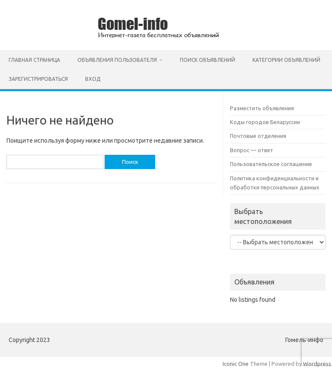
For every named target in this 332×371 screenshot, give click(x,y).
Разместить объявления (262, 108)
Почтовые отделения (258, 136)
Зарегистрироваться (38, 79)
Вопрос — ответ (251, 150)
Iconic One (236, 364)
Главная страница (34, 60)
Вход (92, 79)
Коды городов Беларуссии (265, 122)
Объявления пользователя (117, 60)
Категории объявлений (286, 60)
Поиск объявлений (207, 60)
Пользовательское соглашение (271, 164)
